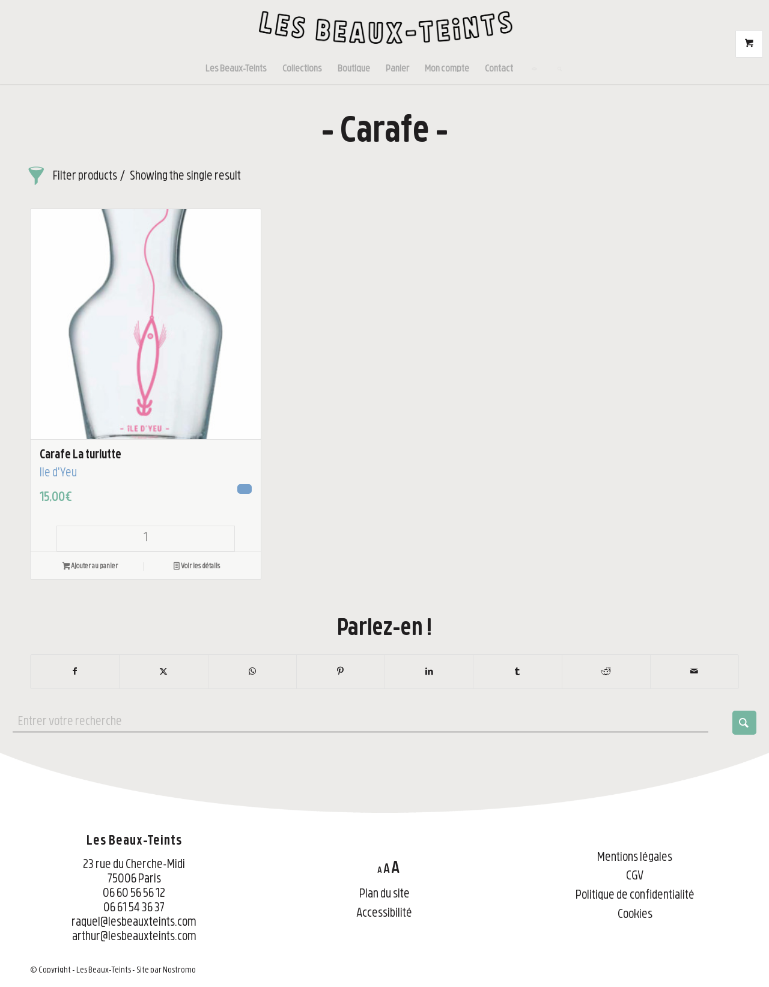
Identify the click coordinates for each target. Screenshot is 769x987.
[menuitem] (236, 69)
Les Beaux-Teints (103, 970)
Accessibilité (384, 914)
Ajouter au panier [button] (90, 567)
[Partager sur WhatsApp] (252, 671)
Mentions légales (634, 858)
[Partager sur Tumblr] (517, 671)
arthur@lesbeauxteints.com (134, 937)
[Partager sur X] (163, 671)
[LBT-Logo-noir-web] (384, 27)
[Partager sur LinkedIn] (429, 671)
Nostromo (179, 970)
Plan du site (384, 894)
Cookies (635, 915)
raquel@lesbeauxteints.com (133, 923)
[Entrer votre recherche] (384, 723)
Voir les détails (197, 567)
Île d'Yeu (58, 473)
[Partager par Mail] (694, 671)
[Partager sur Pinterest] (340, 671)
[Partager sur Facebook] (75, 671)
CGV (634, 876)
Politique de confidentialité (635, 896)
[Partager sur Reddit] (606, 671)
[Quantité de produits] (145, 538)
